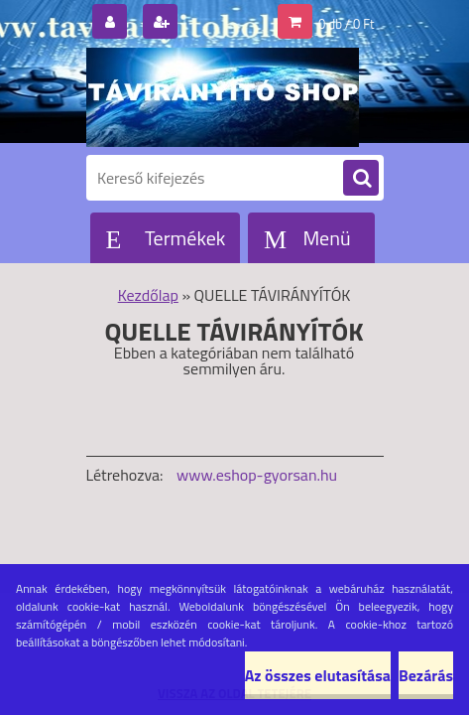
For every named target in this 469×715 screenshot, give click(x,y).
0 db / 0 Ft (346, 24)
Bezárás (426, 675)
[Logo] (222, 97)
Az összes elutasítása (318, 675)
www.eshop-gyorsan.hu (256, 475)
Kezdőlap (148, 295)
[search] (361, 179)
